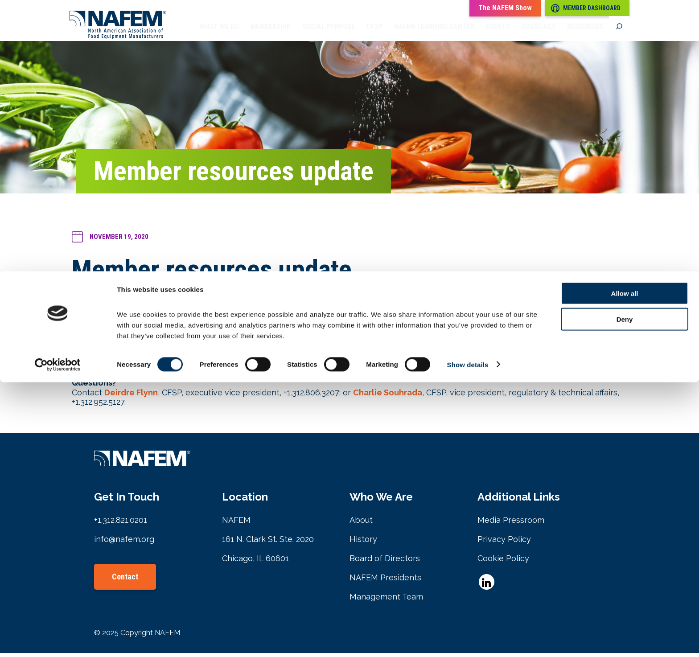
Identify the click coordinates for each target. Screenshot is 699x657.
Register (379, 321)
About (361, 524)
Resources (585, 33)
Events (498, 33)
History (363, 543)
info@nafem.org (124, 543)
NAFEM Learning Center (434, 33)
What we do (219, 33)
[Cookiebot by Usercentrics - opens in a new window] (58, 639)
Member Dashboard (586, 8)
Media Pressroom (510, 524)
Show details (468, 639)
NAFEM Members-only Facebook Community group (203, 359)
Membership (271, 33)
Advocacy (538, 33)
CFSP (374, 33)
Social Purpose (328, 33)
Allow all (624, 568)
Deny (625, 594)
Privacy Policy (504, 543)
